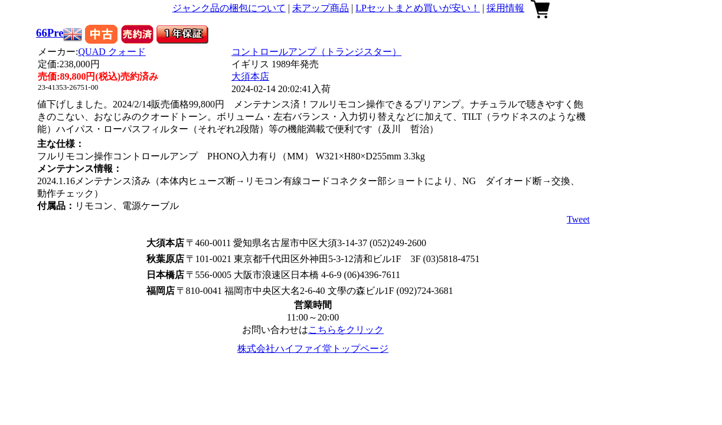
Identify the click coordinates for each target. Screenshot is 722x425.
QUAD (112, 52)
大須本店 (250, 76)
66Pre (49, 33)
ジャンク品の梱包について (229, 8)
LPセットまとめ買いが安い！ (417, 8)
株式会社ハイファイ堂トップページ (312, 349)
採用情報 (505, 8)
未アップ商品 (320, 8)
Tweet (578, 219)
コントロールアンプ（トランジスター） (316, 52)
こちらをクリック (346, 330)
